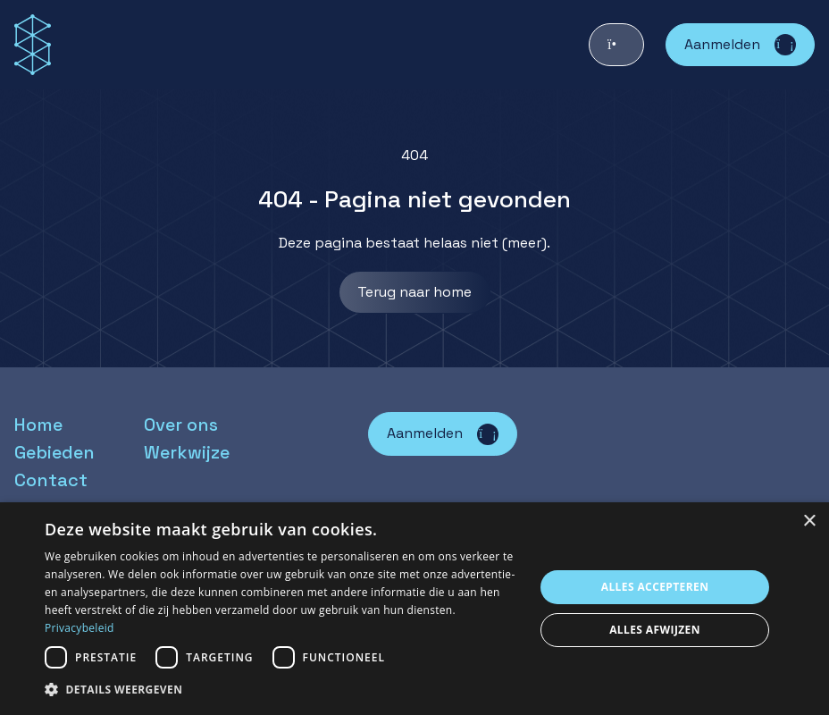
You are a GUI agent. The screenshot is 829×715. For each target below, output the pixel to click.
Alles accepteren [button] (655, 586)
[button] (282, 690)
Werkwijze (187, 452)
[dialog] (414, 608)
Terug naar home (414, 291)
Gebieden (54, 452)
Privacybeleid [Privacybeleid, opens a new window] (79, 627)
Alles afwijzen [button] (654, 629)
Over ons (181, 424)
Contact (51, 480)
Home (38, 424)
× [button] (809, 521)
